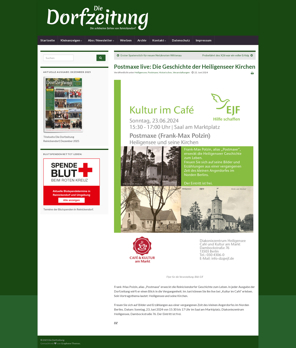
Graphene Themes (70, 343)
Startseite (47, 40)
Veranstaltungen (181, 72)
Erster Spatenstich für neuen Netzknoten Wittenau (151, 55)
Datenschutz (181, 40)
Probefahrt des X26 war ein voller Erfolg (225, 55)
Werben (126, 40)
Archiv (141, 40)
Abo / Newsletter (101, 40)
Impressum (203, 40)
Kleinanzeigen (71, 40)
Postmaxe (153, 72)
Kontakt (159, 40)
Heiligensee (141, 72)
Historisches (165, 72)
